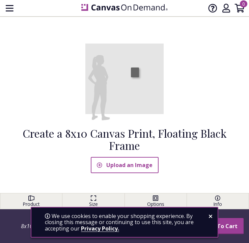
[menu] (9, 8)
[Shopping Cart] (240, 9)
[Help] (212, 9)
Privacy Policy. (100, 228)
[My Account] (226, 9)
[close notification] (210, 216)
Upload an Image (125, 165)
